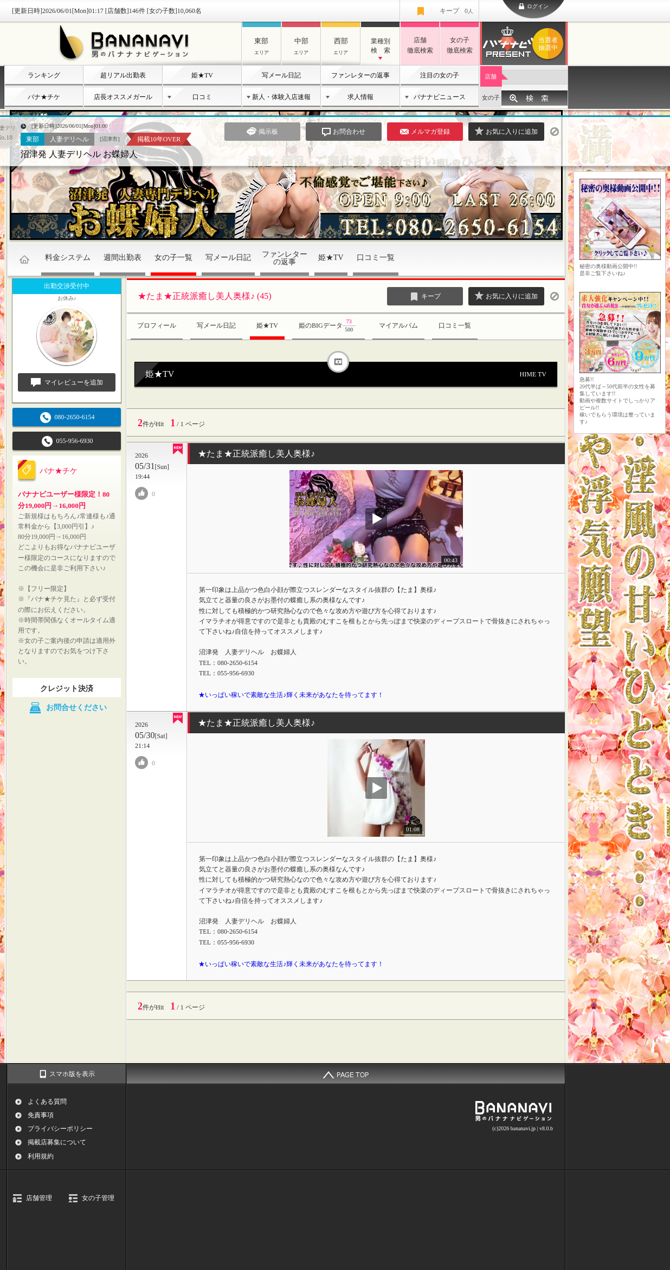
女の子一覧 (173, 257)
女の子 (491, 97)
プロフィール (156, 325)
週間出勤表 (122, 257)
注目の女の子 (439, 75)
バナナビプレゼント (549, 44)
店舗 (491, 76)
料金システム (68, 257)
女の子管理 (98, 1198)
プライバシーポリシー (60, 1128)
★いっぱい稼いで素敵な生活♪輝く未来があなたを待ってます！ (291, 695)
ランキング (44, 75)
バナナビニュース (440, 97)
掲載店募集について (57, 1142)
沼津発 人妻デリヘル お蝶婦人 (79, 154)
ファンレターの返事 (360, 75)
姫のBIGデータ (328, 326)
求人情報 (360, 97)
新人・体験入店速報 (281, 97)
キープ (456, 11)
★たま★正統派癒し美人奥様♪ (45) (205, 296)
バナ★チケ (44, 97)
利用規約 (41, 1156)
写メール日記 (281, 75)
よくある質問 (47, 1101)
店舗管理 (39, 1198)
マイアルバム (398, 325)
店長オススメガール (123, 97)
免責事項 (41, 1115)
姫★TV (202, 75)
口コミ (202, 97)
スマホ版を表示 (72, 1074)
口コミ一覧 (376, 257)
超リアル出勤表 (123, 75)
